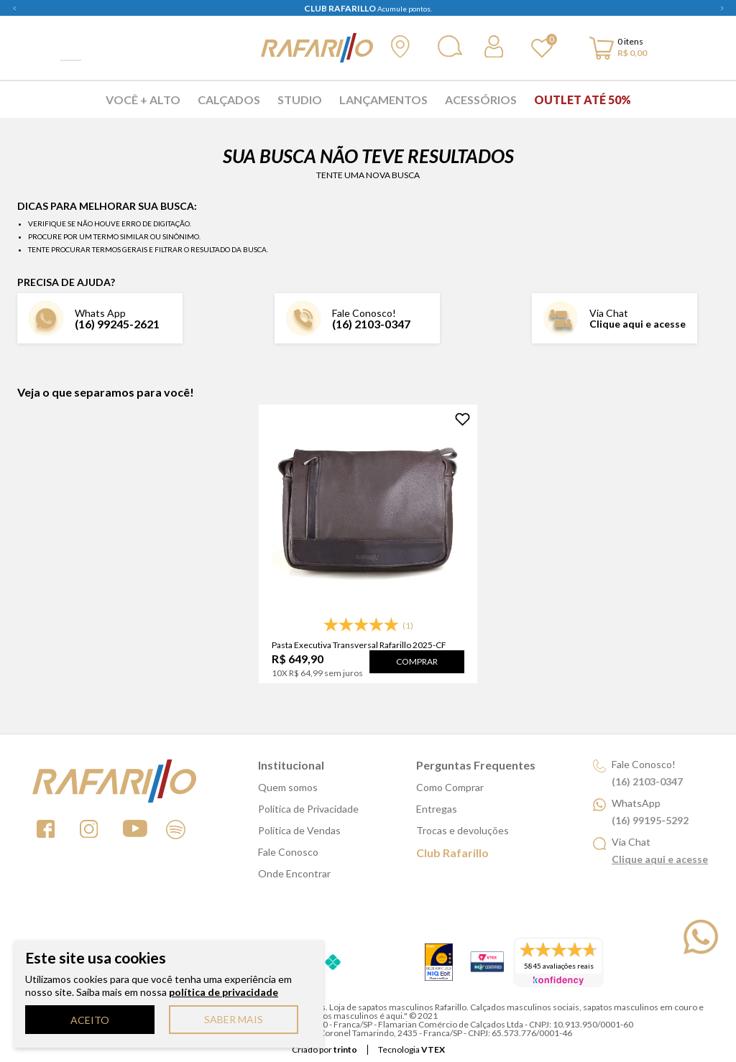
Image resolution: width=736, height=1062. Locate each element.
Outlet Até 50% (582, 99)
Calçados (229, 99)
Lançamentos (383, 99)
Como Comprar (450, 787)
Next (721, 8)
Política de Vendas (299, 830)
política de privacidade (223, 992)
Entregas (436, 809)
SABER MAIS (233, 1019)
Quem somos (288, 787)
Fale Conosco (288, 852)
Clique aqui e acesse (637, 324)
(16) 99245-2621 (117, 324)
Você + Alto (143, 99)
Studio (299, 99)
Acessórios (481, 99)
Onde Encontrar (294, 873)
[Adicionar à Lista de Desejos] (462, 419)
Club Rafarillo (452, 852)
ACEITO (89, 1020)
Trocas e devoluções (462, 830)
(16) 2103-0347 (371, 324)
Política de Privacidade (308, 809)
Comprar (417, 661)
